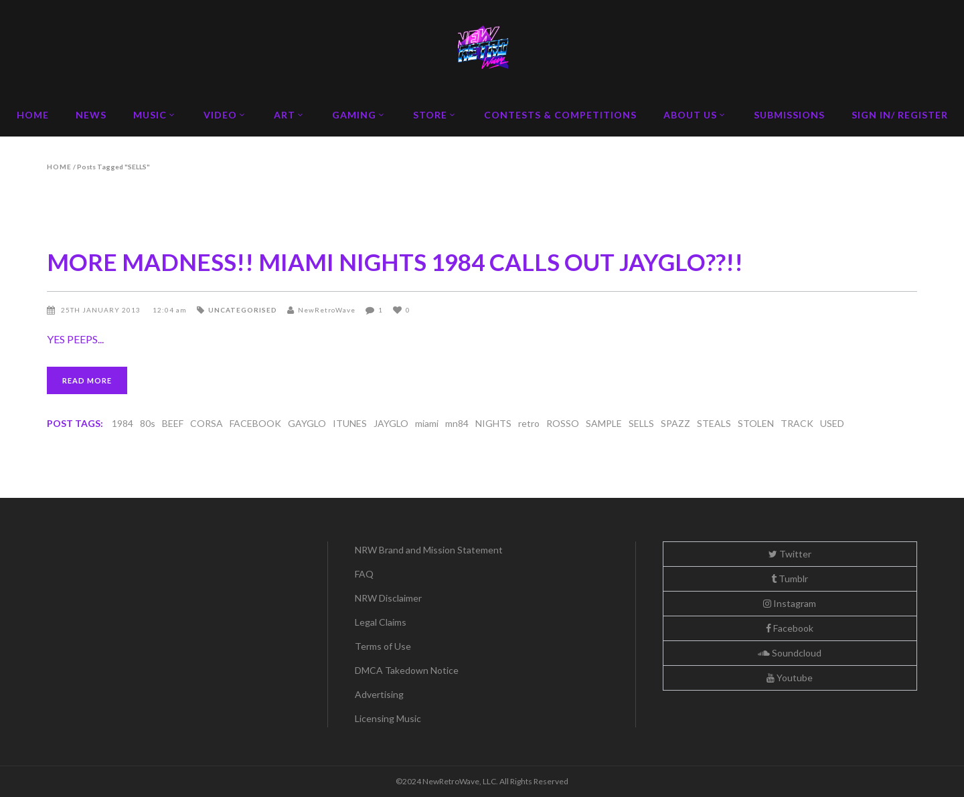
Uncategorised (242, 310)
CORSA (206, 423)
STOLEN (756, 423)
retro (529, 423)
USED (832, 423)
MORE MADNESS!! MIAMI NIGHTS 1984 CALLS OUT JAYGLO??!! (395, 262)
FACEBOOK (255, 423)
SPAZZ (675, 423)
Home (59, 166)
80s (147, 423)
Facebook (789, 628)
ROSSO (562, 423)
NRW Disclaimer (388, 598)
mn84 (457, 423)
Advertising (379, 694)
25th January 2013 (102, 310)
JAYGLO (391, 423)
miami (426, 423)
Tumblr (789, 578)
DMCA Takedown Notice (407, 670)
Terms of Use (383, 646)
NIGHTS (493, 423)
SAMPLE (604, 423)
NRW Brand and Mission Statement (429, 549)
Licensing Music (388, 718)
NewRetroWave (326, 310)
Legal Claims (380, 622)
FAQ (364, 574)
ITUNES (350, 423)
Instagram (789, 603)
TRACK (797, 423)
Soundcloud (789, 652)
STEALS (714, 423)
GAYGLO (307, 423)
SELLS (641, 423)
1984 (122, 423)
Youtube (790, 677)
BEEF (172, 423)
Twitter (790, 553)
